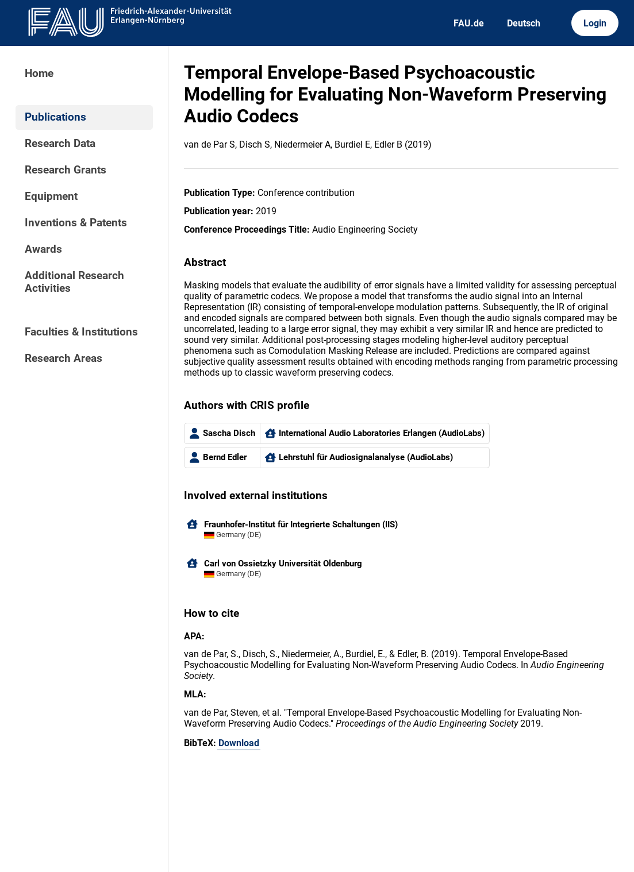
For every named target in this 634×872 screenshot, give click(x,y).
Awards (43, 249)
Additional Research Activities (74, 282)
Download (238, 743)
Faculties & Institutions (81, 332)
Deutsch (523, 23)
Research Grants (65, 170)
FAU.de (469, 23)
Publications (55, 117)
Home (39, 73)
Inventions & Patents (76, 223)
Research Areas (63, 358)
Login (594, 23)
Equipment (51, 196)
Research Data (60, 143)
